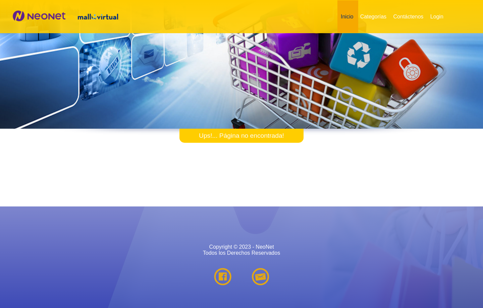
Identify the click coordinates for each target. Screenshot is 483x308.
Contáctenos (408, 16)
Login (436, 16)
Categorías (373, 16)
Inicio (347, 16)
